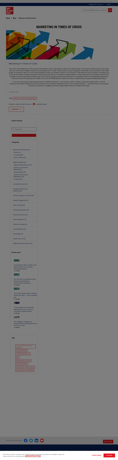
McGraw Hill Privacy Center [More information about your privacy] (33, 456)
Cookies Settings (96, 455)
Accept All (109, 455)
